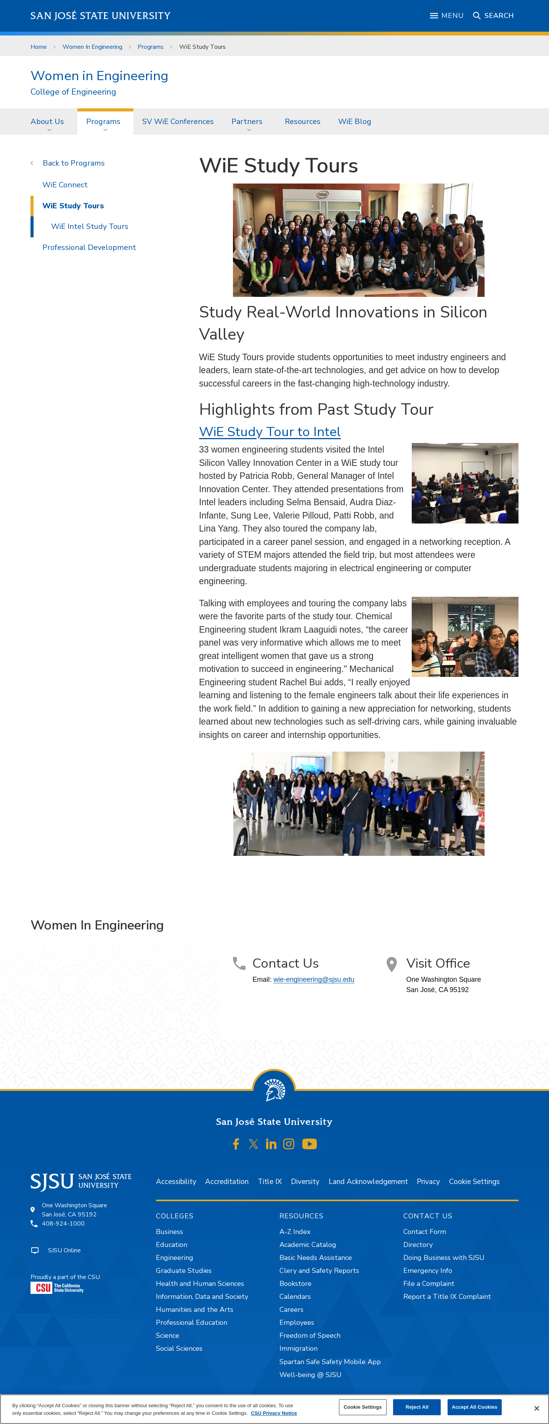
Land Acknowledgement (368, 1182)
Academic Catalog (307, 1244)
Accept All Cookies (475, 1407)
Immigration (298, 1348)
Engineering (174, 1257)
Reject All (417, 1407)
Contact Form (424, 1231)
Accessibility (176, 1182)
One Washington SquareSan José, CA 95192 (74, 1210)
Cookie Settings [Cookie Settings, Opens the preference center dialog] (363, 1407)
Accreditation (227, 1182)
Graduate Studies (184, 1270)
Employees (296, 1322)
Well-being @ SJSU (310, 1374)
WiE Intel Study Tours (89, 226)
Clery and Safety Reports (319, 1270)
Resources (303, 121)
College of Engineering (73, 92)
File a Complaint (428, 1283)
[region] (274, 1409)
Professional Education (191, 1322)
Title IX (270, 1182)
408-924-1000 (63, 1223)
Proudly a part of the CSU (65, 1283)
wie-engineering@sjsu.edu (313, 979)
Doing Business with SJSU (444, 1257)
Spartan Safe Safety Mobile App (330, 1361)
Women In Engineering (92, 47)
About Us (47, 121)
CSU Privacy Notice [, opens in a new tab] (274, 1413)
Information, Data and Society (202, 1296)
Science (167, 1335)
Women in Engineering (99, 76)
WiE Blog (354, 121)
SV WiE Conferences (178, 121)
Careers (291, 1309)
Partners (247, 121)
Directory (418, 1244)
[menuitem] (49, 121)
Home (38, 47)
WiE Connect (65, 185)
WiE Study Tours (202, 47)
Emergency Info (427, 1270)
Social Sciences (179, 1348)
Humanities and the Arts (194, 1309)
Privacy (428, 1182)
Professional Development (89, 247)
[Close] (536, 1408)
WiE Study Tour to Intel (270, 432)
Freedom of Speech (309, 1335)
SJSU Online (64, 1250)
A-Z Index (294, 1231)
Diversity (305, 1182)
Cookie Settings (474, 1182)
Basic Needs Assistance (315, 1257)
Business (169, 1231)
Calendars (295, 1296)
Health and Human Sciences (200, 1283)
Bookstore (295, 1283)
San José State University (100, 16)
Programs (151, 47)
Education (171, 1244)
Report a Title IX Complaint (447, 1296)
